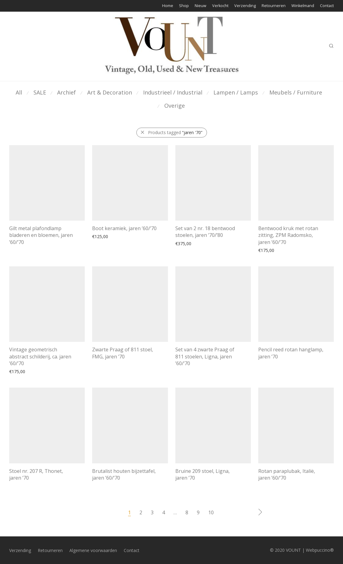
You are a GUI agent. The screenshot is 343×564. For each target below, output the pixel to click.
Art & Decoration (109, 92)
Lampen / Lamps (235, 92)
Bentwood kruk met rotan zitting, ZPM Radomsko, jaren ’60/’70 (288, 234)
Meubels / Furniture (295, 92)
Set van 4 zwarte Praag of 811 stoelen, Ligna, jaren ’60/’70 (204, 356)
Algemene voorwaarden (93, 550)
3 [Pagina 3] (152, 511)
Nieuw (200, 6)
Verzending (245, 6)
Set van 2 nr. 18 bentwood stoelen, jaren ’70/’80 (205, 231)
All (19, 92)
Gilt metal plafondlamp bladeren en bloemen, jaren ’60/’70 (41, 235)
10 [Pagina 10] (211, 511)
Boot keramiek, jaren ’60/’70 (124, 228)
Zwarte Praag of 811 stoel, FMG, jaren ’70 (122, 352)
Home (167, 6)
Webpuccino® (320, 549)
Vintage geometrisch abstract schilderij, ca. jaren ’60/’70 (40, 356)
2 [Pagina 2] (140, 511)
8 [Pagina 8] (186, 511)
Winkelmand (302, 6)
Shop (184, 6)
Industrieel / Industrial (172, 92)
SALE (39, 92)
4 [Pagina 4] (163, 511)
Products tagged (175, 132)
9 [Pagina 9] (198, 511)
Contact (327, 6)
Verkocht (220, 6)
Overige (174, 105)
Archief (66, 92)
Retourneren (274, 6)
